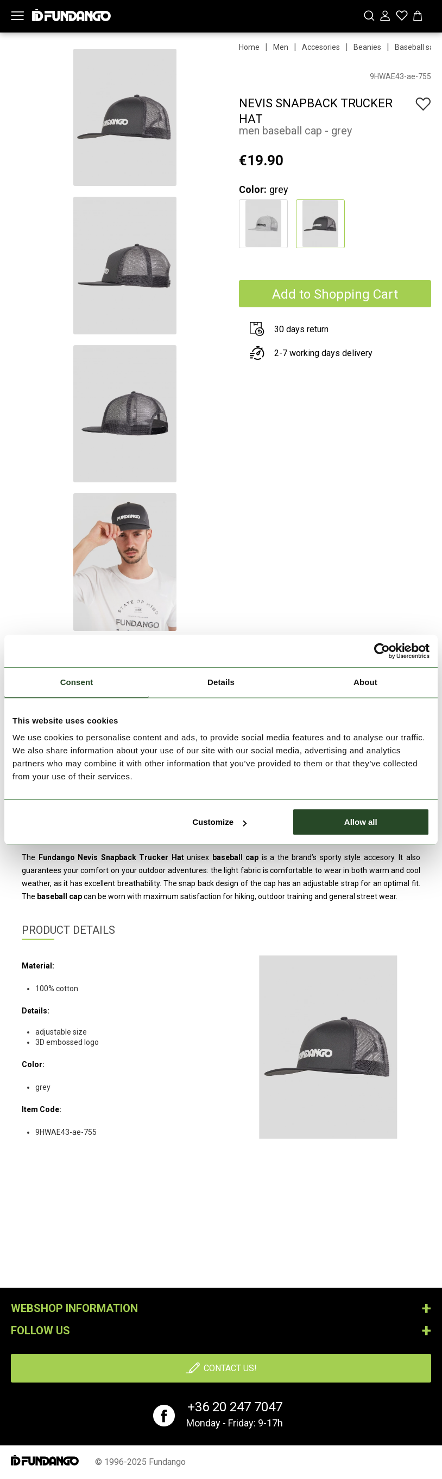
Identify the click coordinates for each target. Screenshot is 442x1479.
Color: (253, 189)
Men (280, 47)
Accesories (321, 47)
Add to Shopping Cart (335, 294)
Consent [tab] (76, 682)
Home (249, 47)
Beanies (367, 47)
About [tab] (365, 682)
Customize (219, 821)
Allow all (360, 821)
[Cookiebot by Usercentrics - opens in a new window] (382, 651)
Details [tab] (221, 682)
